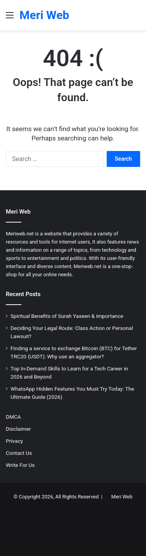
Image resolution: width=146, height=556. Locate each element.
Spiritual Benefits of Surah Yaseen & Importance (67, 316)
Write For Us (20, 465)
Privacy (14, 441)
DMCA (13, 417)
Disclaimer (18, 429)
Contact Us (19, 453)
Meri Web (122, 497)
